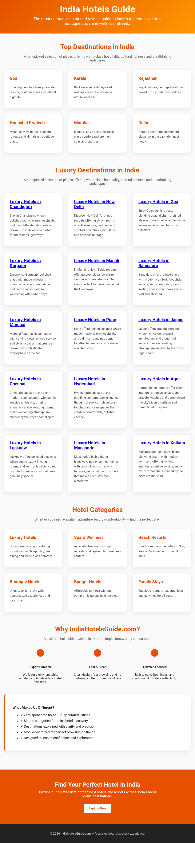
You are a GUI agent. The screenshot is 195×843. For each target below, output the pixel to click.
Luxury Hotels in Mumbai (25, 322)
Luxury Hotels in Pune (95, 319)
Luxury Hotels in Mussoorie (89, 445)
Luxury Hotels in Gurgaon (25, 263)
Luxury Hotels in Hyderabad (89, 381)
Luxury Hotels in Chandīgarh (25, 204)
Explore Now (97, 808)
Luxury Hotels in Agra (159, 378)
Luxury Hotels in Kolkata (161, 442)
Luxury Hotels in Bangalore (153, 263)
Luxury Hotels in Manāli (96, 260)
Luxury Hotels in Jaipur (160, 319)
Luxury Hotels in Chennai (25, 381)
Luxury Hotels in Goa (158, 201)
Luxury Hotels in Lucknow (25, 445)
